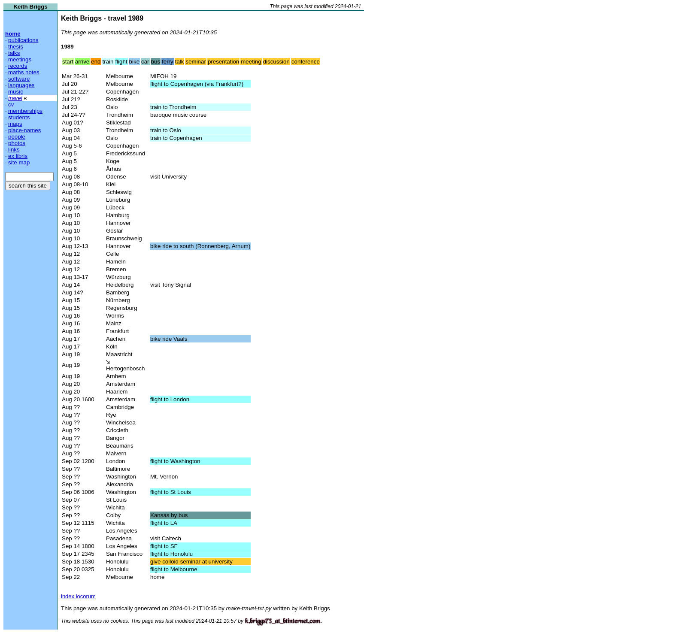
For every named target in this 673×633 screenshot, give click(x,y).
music (15, 91)
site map (19, 162)
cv (11, 104)
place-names (24, 130)
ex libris (17, 156)
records (17, 66)
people (16, 136)
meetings (19, 59)
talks (14, 53)
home (13, 33)
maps (15, 124)
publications (23, 40)
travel (15, 98)
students (19, 117)
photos (16, 143)
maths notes (23, 72)
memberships (25, 111)
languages (21, 85)
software (19, 79)
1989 (67, 46)
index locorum (78, 596)
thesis (15, 46)
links (14, 149)
